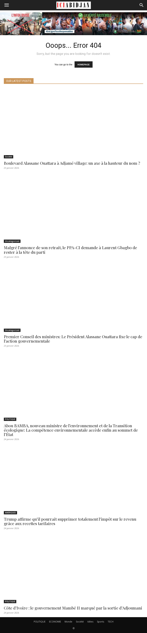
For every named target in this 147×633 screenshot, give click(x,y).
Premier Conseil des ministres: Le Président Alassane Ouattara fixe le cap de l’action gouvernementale (73, 339)
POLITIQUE (10, 419)
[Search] (141, 5)
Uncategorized (12, 241)
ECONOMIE (55, 621)
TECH (110, 621)
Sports (100, 621)
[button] (6, 5)
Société (8, 156)
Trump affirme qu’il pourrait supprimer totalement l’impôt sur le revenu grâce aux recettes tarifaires (70, 521)
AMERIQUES (10, 512)
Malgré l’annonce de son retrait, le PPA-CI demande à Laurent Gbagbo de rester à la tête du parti (70, 249)
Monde (68, 621)
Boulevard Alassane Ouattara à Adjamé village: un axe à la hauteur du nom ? (72, 163)
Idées (90, 621)
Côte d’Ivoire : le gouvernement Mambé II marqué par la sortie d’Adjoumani (73, 607)
